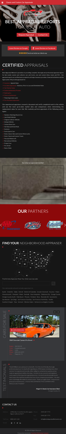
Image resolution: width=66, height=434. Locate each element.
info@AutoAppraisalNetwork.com (51, 419)
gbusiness (11, 423)
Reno (38, 297)
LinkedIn (20, 423)
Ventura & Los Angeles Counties (44, 302)
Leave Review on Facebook (45, 48)
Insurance (7, 83)
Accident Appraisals (10, 85)
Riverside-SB (45, 297)
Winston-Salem (28, 302)
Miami (21, 294)
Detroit (21, 292)
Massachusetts (6, 294)
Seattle (51, 299)
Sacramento (53, 297)
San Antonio (6, 299)
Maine (57, 292)
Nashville (26, 294)
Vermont (20, 302)
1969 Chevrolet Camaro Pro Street (20, 340)
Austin (4, 292)
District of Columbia (30, 292)
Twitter (17, 423)
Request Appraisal (26, 35)
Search (54, 284)
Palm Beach (20, 297)
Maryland (15, 294)
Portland (33, 297)
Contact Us (42, 35)
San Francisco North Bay (40, 299)
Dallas (16, 292)
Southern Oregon (7, 302)
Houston (51, 292)
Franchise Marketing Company (39, 433)
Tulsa (15, 302)
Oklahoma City (45, 294)
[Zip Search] (26, 283)
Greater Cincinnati (42, 292)
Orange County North (9, 297)
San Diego (14, 299)
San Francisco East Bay (25, 299)
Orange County (55, 294)
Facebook (14, 423)
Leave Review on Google (18, 48)
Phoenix (27, 297)
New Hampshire (35, 294)
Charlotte (10, 292)
